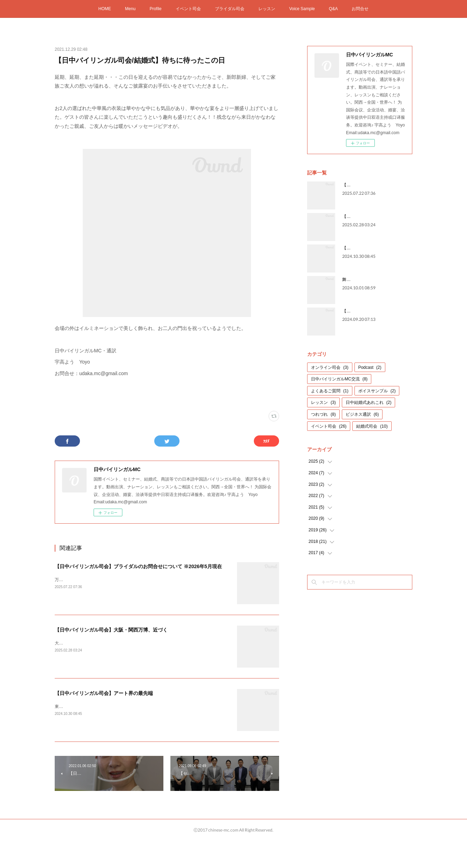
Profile (156, 8)
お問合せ (360, 8)
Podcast (369, 367)
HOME (105, 8)
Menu (130, 8)
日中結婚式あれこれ (369, 402)
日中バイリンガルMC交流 (339, 379)
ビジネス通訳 (362, 414)
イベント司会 (188, 8)
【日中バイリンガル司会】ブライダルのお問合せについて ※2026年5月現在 (138, 566)
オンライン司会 (329, 367)
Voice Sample (302, 8)
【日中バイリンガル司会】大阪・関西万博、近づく (111, 630)
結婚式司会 (371, 426)
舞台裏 (348, 279)
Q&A (333, 8)
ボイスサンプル (377, 390)
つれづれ (323, 414)
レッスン (266, 8)
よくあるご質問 (329, 390)
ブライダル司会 (229, 8)
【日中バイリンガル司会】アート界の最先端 (104, 693)
